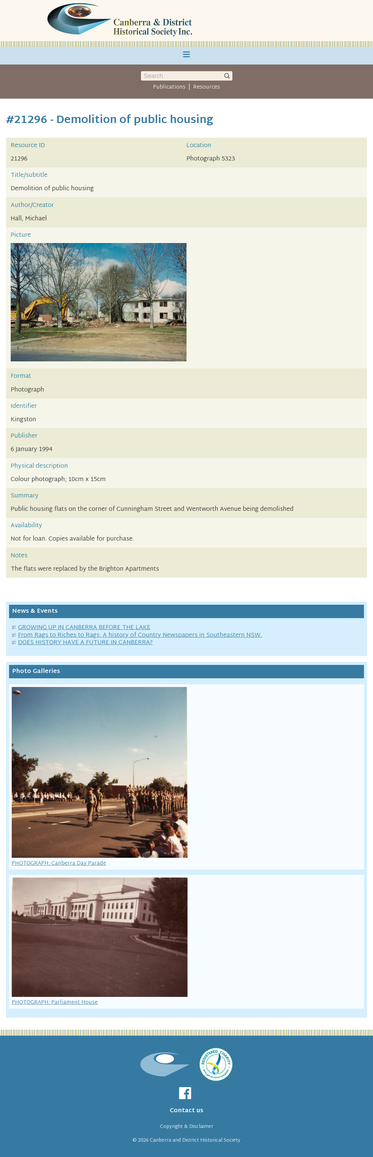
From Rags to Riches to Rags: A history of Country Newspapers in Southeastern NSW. (140, 635)
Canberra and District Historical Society (195, 1140)
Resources (206, 87)
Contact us (186, 1110)
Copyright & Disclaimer (186, 1126)
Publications (169, 87)
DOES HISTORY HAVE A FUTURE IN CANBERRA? (85, 642)
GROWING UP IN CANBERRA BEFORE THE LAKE (84, 627)
